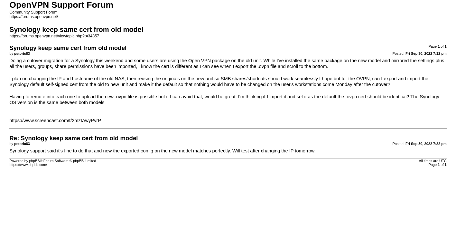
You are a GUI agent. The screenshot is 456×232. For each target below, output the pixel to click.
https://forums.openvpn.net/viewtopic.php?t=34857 (54, 36)
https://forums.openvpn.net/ (33, 17)
